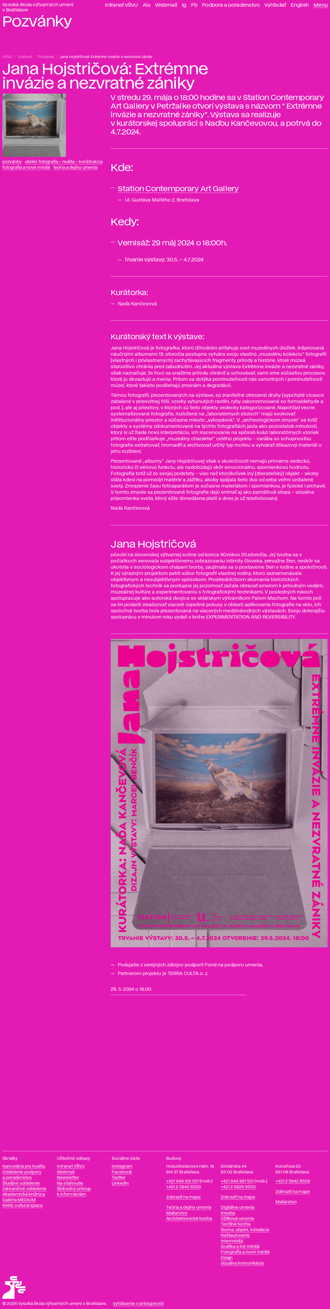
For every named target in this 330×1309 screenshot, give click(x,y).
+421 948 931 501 (182, 1181)
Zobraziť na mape (183, 1197)
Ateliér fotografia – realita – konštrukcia (64, 162)
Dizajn (227, 1258)
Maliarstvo (176, 1213)
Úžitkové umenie (237, 1219)
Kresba (228, 1213)
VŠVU (7, 57)
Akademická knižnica (23, 1194)
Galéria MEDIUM (19, 1200)
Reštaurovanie (235, 1235)
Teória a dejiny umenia (75, 168)
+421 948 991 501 (237, 1181)
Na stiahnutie (70, 1183)
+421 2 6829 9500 (238, 1187)
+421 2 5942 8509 (292, 1181)
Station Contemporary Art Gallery (178, 188)
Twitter (119, 1178)
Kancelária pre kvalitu (23, 1166)
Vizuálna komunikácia (242, 1263)
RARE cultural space (22, 1206)
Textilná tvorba (235, 1224)
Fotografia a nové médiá (26, 168)
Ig (184, 5)
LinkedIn (120, 1183)
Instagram (122, 1166)
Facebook (122, 1172)
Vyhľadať (275, 5)
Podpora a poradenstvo (231, 5)
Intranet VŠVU (121, 5)
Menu (321, 5)
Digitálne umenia (237, 1207)
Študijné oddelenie (21, 1183)
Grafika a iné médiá (240, 1247)
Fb (194, 5)
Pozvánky (46, 57)
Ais (147, 5)
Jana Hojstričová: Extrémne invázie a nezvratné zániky (106, 57)
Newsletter (68, 1178)
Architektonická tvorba (189, 1219)
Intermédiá (232, 1241)
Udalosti (25, 57)
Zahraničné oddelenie (24, 1189)
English (300, 5)
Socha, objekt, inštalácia (245, 1230)
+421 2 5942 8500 (183, 1187)
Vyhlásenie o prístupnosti (138, 1304)
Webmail (166, 5)
